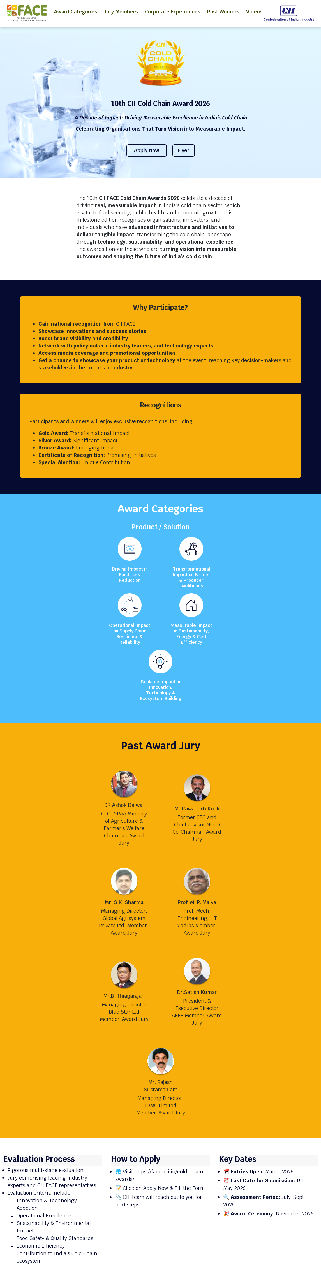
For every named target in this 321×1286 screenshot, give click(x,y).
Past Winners (223, 11)
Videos (254, 11)
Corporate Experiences (172, 11)
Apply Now (146, 150)
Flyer (183, 150)
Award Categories (75, 11)
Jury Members (121, 11)
